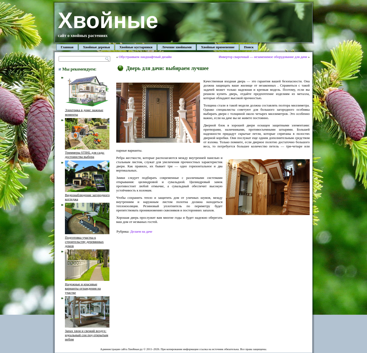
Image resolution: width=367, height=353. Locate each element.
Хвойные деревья (96, 47)
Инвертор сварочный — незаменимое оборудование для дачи (263, 57)
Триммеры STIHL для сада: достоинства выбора (87, 152)
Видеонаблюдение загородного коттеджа (87, 195)
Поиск (249, 47)
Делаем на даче (141, 231)
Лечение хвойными (177, 47)
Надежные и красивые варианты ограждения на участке (87, 286)
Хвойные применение (218, 47)
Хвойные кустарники (135, 47)
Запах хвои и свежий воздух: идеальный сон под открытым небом (87, 332)
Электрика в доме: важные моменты (87, 110)
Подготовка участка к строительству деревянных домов (87, 239)
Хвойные (108, 20)
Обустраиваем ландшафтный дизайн (145, 57)
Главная (67, 47)
